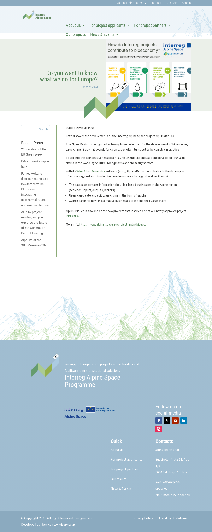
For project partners (150, 25)
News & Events (102, 34)
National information (129, 3)
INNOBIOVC (73, 216)
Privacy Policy (143, 518)
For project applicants (107, 25)
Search (186, 3)
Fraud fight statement (175, 518)
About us (73, 25)
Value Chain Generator (90, 171)
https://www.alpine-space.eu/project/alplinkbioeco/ (113, 224)
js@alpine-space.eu (176, 495)
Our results (118, 479)
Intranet (156, 3)
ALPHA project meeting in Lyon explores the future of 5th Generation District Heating (34, 222)
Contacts (171, 3)
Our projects (76, 34)
